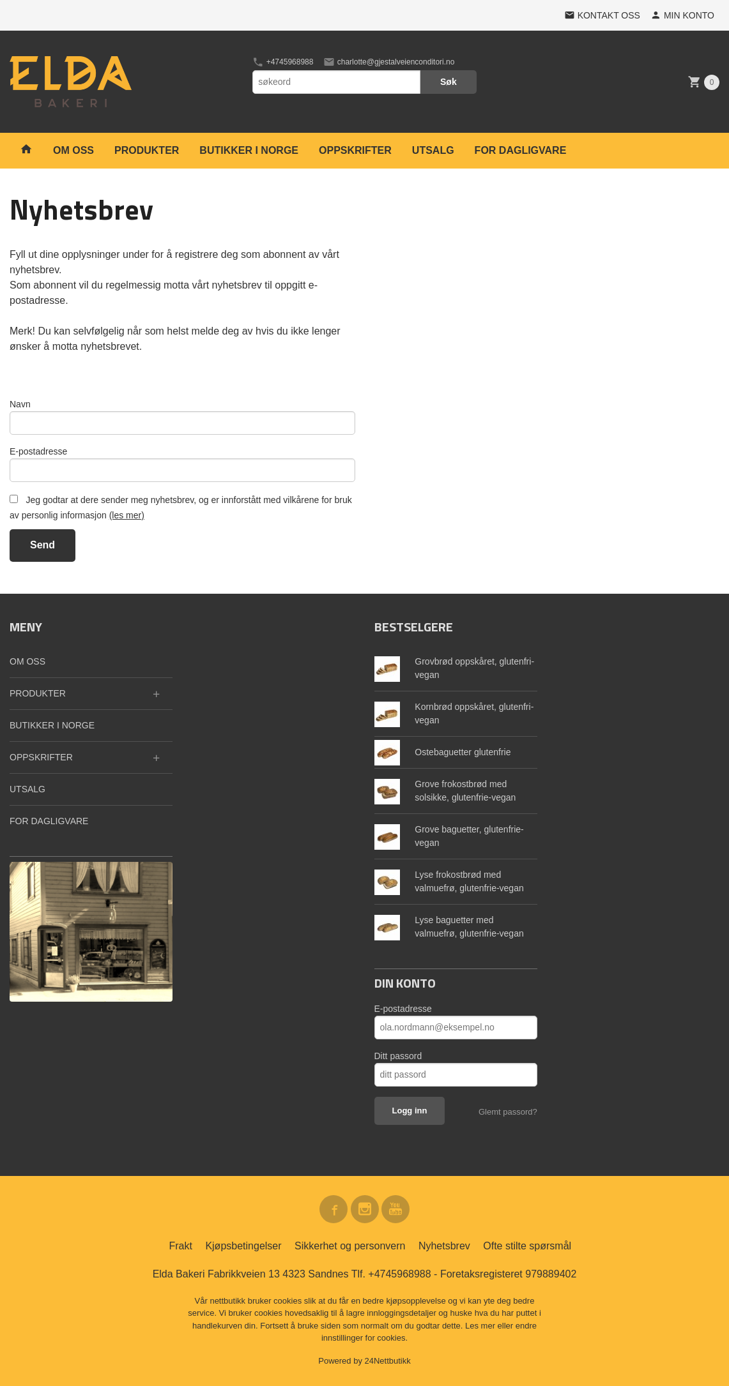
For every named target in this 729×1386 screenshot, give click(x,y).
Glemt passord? (508, 1112)
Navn (20, 404)
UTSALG (433, 150)
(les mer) (126, 515)
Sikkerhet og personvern (350, 1245)
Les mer (481, 1325)
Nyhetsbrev (444, 1245)
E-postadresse (38, 451)
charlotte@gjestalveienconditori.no (388, 61)
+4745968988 (282, 61)
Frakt (180, 1245)
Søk (448, 82)
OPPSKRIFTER (355, 150)
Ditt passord (398, 1056)
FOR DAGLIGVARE (521, 150)
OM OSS (73, 150)
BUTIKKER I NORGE (248, 150)
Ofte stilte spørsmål (527, 1245)
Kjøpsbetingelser (243, 1245)
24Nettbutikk (388, 1361)
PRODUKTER (146, 150)
